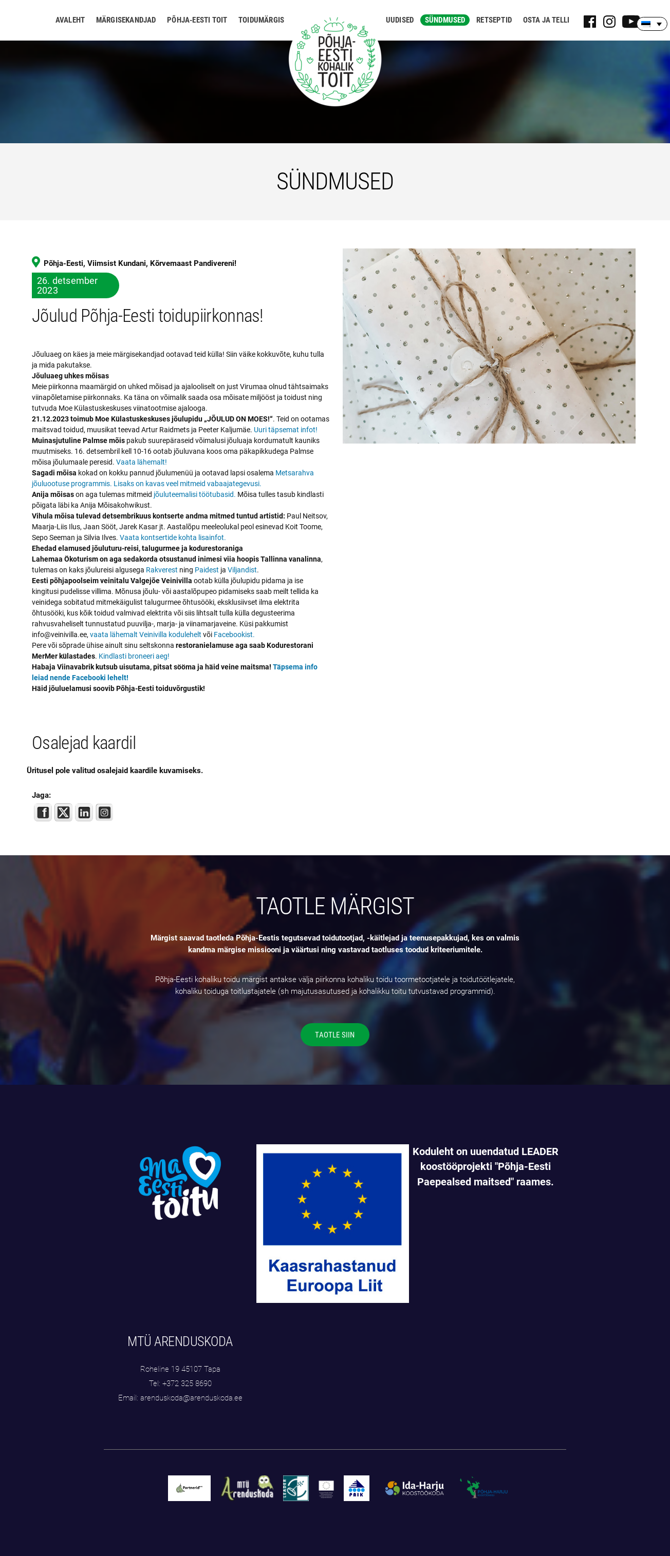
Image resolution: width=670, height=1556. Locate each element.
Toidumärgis (261, 20)
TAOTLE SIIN (335, 1035)
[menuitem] (652, 24)
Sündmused (445, 20)
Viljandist (242, 570)
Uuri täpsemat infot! (286, 430)
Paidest (207, 570)
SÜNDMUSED (335, 181)
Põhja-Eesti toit (197, 20)
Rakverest (162, 570)
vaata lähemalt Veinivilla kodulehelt (145, 634)
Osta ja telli (546, 20)
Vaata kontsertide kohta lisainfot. (173, 537)
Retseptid (494, 20)
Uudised (400, 20)
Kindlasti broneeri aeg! (134, 656)
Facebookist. (234, 634)
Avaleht (70, 20)
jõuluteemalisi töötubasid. (195, 494)
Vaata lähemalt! (141, 462)
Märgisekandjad (126, 20)
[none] (652, 24)
